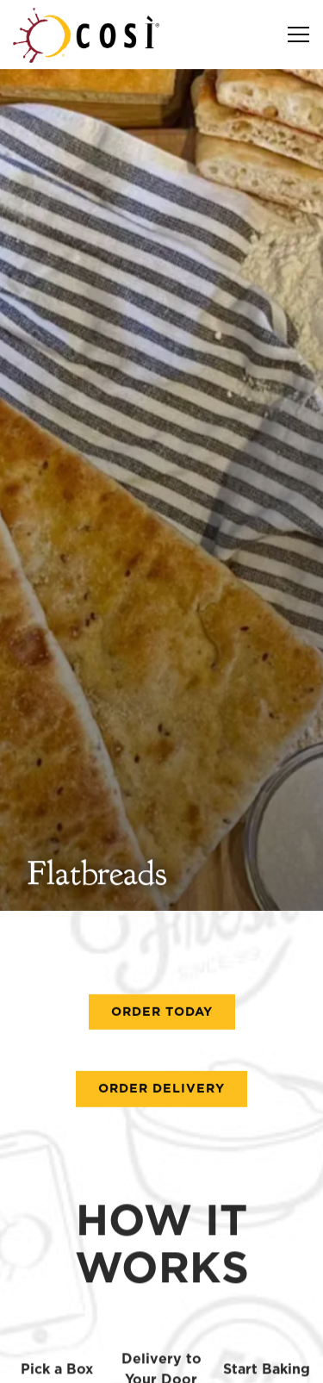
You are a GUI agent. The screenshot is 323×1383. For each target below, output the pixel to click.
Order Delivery (161, 1018)
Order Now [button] (162, 1317)
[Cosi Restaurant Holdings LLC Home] (86, 34)
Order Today (162, 941)
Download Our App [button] (162, 1361)
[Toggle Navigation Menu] (298, 34)
